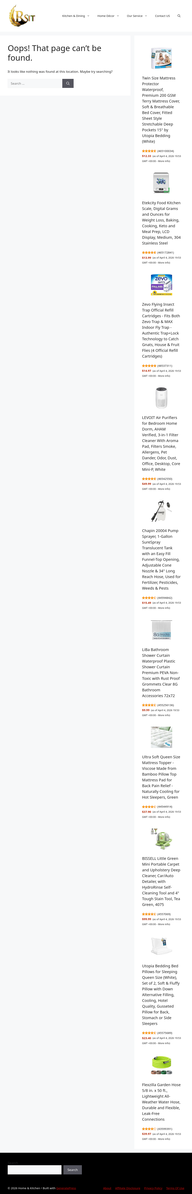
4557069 (164, 914)
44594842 (164, 598)
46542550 (164, 479)
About (107, 1188)
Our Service (139, 15)
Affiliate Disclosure (127, 1188)
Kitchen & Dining (78, 15)
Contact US (162, 16)
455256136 (165, 705)
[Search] (68, 83)
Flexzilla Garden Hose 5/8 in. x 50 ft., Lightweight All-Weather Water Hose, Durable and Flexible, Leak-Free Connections (161, 1102)
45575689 (164, 1033)
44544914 (164, 806)
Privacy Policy (153, 1188)
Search (13, 1163)
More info (163, 161)
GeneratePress (66, 1188)
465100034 (165, 151)
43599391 (164, 1129)
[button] (179, 15)
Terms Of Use (175, 1188)
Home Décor (110, 15)
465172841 (165, 252)
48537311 (164, 366)
